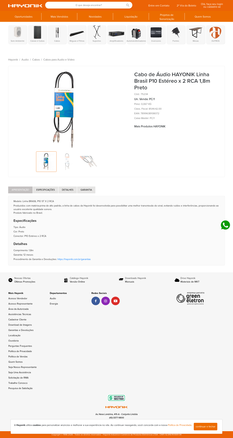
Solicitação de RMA (18, 377)
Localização (14, 335)
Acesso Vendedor (17, 298)
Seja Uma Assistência (19, 372)
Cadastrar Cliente (17, 319)
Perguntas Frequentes (20, 346)
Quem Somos (15, 361)
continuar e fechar (205, 426)
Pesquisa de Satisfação (20, 388)
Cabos (36, 59)
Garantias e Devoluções (21, 330)
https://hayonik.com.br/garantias (74, 259)
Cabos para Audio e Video (59, 59)
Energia (54, 303)
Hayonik (13, 59)
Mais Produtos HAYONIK (149, 126)
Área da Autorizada (18, 309)
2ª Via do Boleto (186, 5)
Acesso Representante (20, 303)
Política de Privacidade (20, 351)
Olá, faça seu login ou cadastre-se (212, 5)
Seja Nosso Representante (22, 367)
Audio (25, 59)
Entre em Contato (158, 5)
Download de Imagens (20, 324)
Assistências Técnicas (19, 314)
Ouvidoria (13, 340)
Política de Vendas (18, 356)
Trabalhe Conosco (17, 383)
